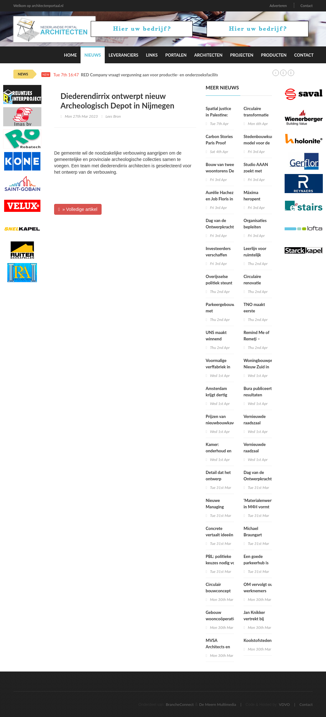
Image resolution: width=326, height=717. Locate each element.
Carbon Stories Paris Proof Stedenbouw (219, 143)
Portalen (176, 55)
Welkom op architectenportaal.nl (38, 5)
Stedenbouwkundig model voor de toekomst (261, 143)
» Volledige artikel (77, 209)
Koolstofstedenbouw (263, 640)
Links (152, 55)
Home (70, 55)
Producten (274, 55)
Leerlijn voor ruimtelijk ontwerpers (255, 255)
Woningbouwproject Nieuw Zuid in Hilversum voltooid (262, 367)
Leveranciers (123, 55)
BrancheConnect (180, 704)
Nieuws (92, 55)
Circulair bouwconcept (218, 587)
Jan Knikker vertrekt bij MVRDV (254, 619)
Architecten (208, 55)
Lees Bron (113, 116)
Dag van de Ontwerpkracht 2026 (258, 479)
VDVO (284, 704)
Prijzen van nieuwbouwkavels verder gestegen (222, 423)
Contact (307, 5)
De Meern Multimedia (217, 704)
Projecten (241, 55)
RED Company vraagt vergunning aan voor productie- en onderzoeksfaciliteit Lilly (155, 75)
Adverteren (278, 5)
